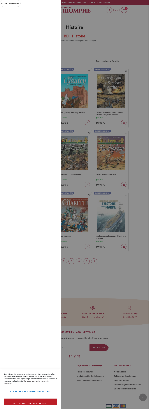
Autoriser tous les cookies (30, 403)
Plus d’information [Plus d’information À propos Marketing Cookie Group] (48, 101)
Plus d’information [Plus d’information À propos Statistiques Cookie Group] (48, 68)
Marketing (52, 81)
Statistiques (52, 49)
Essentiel (52, 13)
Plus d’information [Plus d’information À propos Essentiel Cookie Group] (48, 36)
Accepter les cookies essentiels (30, 391)
